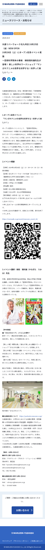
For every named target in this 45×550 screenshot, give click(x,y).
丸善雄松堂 (15, 4)
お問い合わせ (33, 4)
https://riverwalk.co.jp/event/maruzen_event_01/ (20, 219)
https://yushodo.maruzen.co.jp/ (30, 416)
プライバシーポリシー (21, 541)
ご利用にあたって (36, 541)
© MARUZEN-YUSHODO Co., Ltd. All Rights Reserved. (22, 547)
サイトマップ (7, 541)
